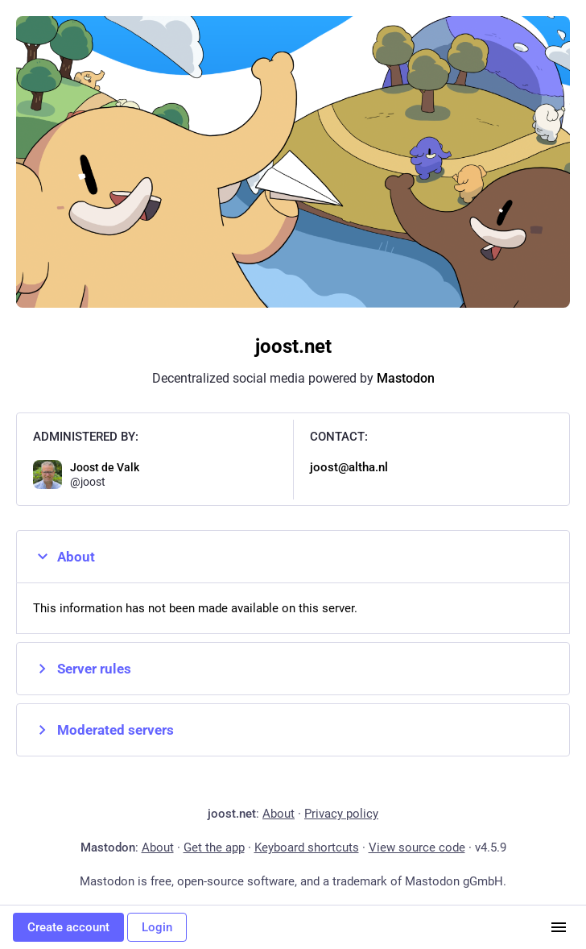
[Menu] (558, 927)
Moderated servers (103, 730)
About (64, 556)
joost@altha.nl (349, 467)
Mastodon (406, 378)
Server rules (82, 668)
